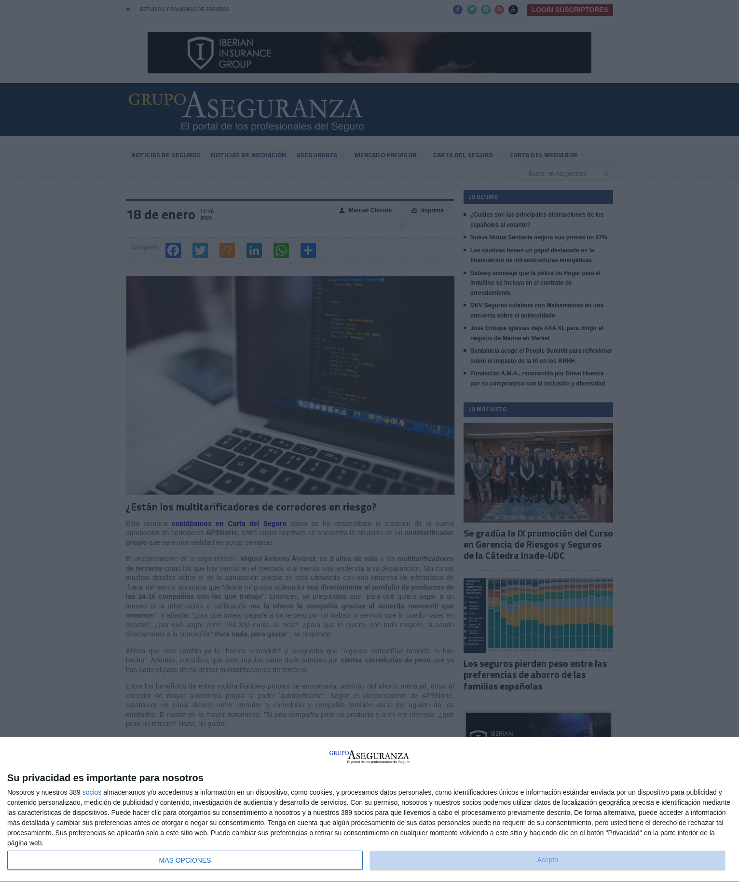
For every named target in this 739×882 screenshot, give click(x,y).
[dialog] (369, 810)
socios (92, 792)
